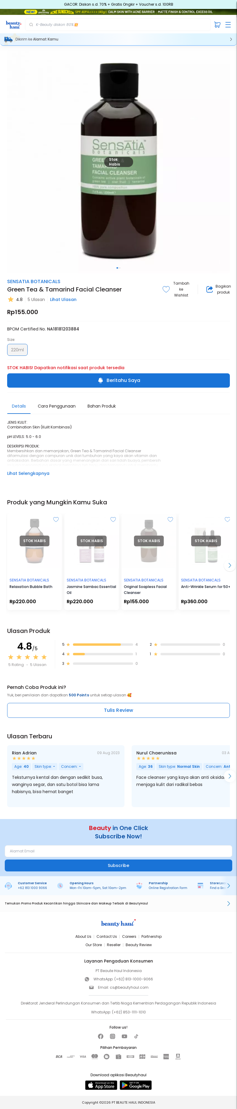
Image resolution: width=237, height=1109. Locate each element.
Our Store (93, 944)
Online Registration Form (168, 888)
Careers (129, 936)
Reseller (114, 944)
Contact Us (106, 936)
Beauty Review (139, 944)
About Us (83, 936)
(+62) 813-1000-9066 (133, 979)
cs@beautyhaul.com (129, 987)
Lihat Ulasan (63, 299)
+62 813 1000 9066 (32, 888)
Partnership (151, 936)
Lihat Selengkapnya (28, 473)
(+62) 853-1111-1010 (129, 1012)
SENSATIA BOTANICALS (33, 281)
